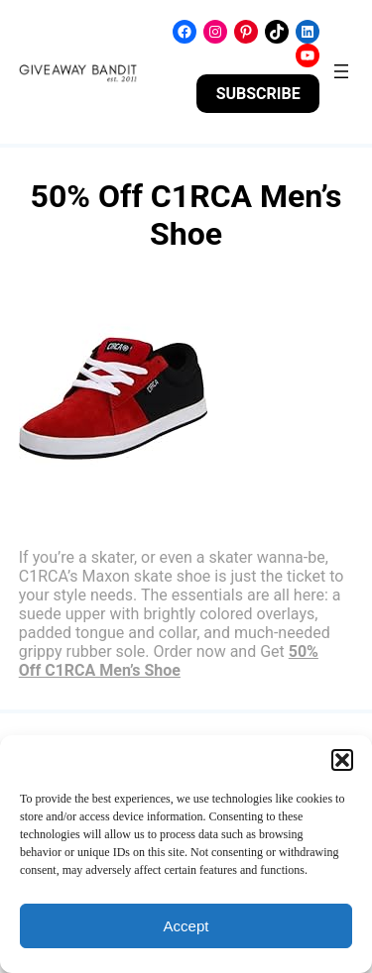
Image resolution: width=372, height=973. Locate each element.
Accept (186, 926)
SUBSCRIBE (258, 93)
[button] (342, 760)
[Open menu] (341, 71)
